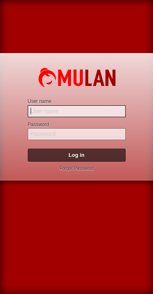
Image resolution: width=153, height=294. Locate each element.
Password (38, 124)
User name (40, 101)
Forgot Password (76, 168)
